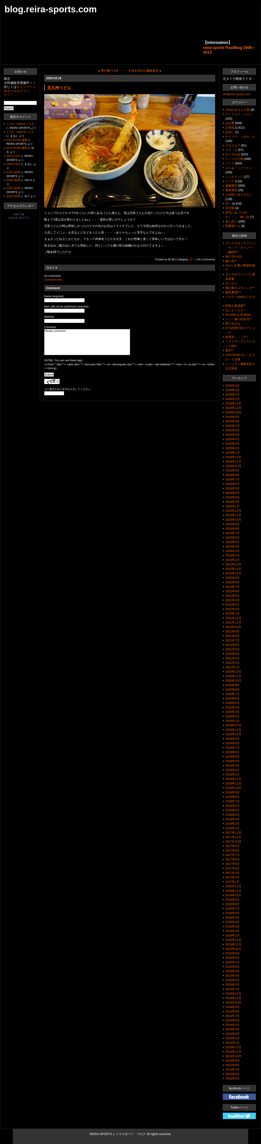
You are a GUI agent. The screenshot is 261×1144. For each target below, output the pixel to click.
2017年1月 (232, 881)
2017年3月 (232, 872)
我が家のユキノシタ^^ (240, 288)
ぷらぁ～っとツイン (238, 167)
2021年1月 (232, 667)
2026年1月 (232, 399)
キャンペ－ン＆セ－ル (240, 136)
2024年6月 (232, 484)
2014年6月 (232, 1020)
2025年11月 (233, 408)
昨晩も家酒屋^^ (235, 305)
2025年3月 (232, 443)
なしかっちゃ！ (235, 310)
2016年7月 (232, 908)
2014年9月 (232, 1007)
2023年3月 (232, 551)
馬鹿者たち (232, 226)
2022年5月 (232, 595)
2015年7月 (232, 962)
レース (229, 181)
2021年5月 (232, 649)
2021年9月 (232, 631)
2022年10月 (233, 573)
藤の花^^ (231, 261)
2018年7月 (232, 801)
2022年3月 (232, 604)
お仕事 (229, 123)
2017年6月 (232, 859)
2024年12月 (233, 457)
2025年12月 (233, 403)
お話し (229, 132)
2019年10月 (233, 734)
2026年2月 (232, 394)
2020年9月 (232, 685)
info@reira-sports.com (236, 94)
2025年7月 (232, 425)
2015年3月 (232, 980)
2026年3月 (232, 390)
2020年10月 (233, 680)
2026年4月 (232, 385)
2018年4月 (232, 814)
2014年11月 (233, 998)
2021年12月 (233, 618)
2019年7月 (232, 747)
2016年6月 (232, 913)
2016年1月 (232, 935)
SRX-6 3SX (13, 156)
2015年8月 (232, 957)
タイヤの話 (232, 154)
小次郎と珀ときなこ (238, 194)
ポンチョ (231, 283)
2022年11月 (233, 569)
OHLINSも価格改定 (145, 70)
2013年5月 (232, 1078)
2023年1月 (232, 560)
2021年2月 (232, 662)
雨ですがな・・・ (237, 323)
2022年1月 (232, 613)
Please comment (87, 342)
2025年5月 (232, 434)
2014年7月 (232, 1016)
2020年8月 (232, 689)
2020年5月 (232, 703)
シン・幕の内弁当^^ (238, 319)
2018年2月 (232, 823)
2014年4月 (232, 1029)
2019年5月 (232, 756)
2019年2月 (232, 770)
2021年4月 (232, 653)
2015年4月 (232, 975)
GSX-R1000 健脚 (16, 140)
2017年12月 (233, 832)
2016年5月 (232, 917)
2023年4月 (232, 546)
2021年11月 (233, 622)
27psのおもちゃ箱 (237, 109)
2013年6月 (232, 1074)
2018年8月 (232, 797)
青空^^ (229, 350)
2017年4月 (232, 868)
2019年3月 (232, 765)
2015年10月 (233, 948)
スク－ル (231, 150)
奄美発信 (231, 190)
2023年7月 (232, 533)
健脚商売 (231, 185)
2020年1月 (232, 721)
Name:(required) (53, 296)
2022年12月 (233, 564)
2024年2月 (232, 501)
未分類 (229, 208)
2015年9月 (232, 953)
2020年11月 (233, 676)
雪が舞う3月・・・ (114, 70)
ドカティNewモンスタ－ (21, 123)
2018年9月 (232, 792)
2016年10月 (233, 895)
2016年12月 (233, 886)
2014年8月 (232, 1011)
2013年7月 (232, 1069)
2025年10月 (233, 412)
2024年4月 (232, 493)
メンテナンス (234, 176)
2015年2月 (232, 984)
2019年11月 (233, 729)
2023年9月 (232, 524)
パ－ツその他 (234, 159)
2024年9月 (232, 470)
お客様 (229, 127)
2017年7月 (232, 855)
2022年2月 (232, 609)
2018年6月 (232, 805)
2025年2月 (232, 448)
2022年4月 (232, 600)
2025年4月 (232, 439)
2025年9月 (232, 417)
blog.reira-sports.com (50, 9)
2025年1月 (232, 452)
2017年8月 (232, 850)
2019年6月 (232, 752)
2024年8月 (232, 475)
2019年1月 (232, 774)
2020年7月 (232, 694)
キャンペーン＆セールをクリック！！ (20, 91)
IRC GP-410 (233, 256)
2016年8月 (232, 904)
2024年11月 (233, 461)
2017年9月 (232, 846)
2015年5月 (232, 971)
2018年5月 (232, 810)
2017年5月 (232, 864)
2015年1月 (232, 989)
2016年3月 (232, 926)
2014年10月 (233, 1002)
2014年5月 (232, 1024)
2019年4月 (232, 761)
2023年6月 (232, 537)
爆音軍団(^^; (233, 292)
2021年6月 (232, 645)
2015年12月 (233, 940)
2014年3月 (232, 1033)
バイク (229, 163)
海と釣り (231, 221)
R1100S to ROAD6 (238, 314)
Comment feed (53, 279)
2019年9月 (232, 738)
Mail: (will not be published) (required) (66, 306)
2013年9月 (232, 1060)
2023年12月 (233, 510)
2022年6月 (232, 591)
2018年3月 (232, 819)
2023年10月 (233, 519)
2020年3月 (232, 712)
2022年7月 (232, 586)
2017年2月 (232, 877)
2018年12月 (233, 779)
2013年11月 (233, 1051)
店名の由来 (13, 172)
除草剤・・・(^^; (236, 337)
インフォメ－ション (238, 114)
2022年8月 (232, 582)
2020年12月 (233, 671)
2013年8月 (232, 1065)
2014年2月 (232, 1038)
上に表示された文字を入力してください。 (68, 389)
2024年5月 (232, 488)
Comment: (50, 327)
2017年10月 (233, 841)
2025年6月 (232, 430)
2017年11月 (233, 837)
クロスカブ (232, 145)
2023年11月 (233, 515)
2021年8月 (232, 636)
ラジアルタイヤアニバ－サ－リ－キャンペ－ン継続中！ (240, 247)
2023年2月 (232, 555)
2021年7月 (232, 640)
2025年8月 (232, 421)
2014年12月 (233, 993)
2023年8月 (232, 528)
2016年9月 (232, 899)
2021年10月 (233, 627)
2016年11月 (233, 890)
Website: (49, 316)
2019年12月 (233, 725)
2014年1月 (232, 1042)
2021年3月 (232, 658)
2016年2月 (232, 931)
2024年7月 (232, 479)
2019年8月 (232, 743)
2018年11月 (233, 783)
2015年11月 (233, 944)
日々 (192, 259)
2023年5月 (232, 542)
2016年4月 (232, 922)
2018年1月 (232, 828)
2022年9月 (232, 577)
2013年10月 (233, 1056)
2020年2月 (232, 716)
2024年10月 (233, 466)
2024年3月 (232, 497)
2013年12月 (233, 1047)
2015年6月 (232, 966)
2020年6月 (232, 698)
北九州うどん (59, 87)
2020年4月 (232, 707)
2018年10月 (233, 788)
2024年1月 (232, 506)
